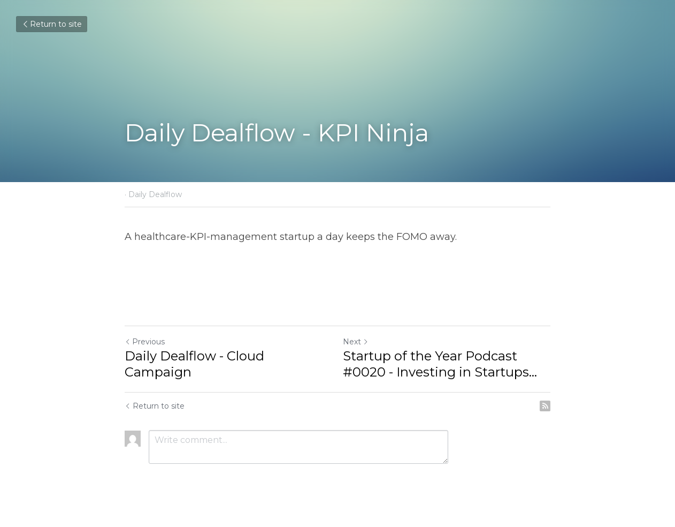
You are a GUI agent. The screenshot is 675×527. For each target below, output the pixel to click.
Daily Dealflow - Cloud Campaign (194, 364)
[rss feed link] (545, 406)
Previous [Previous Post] (145, 342)
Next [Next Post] (356, 342)
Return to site (51, 24)
